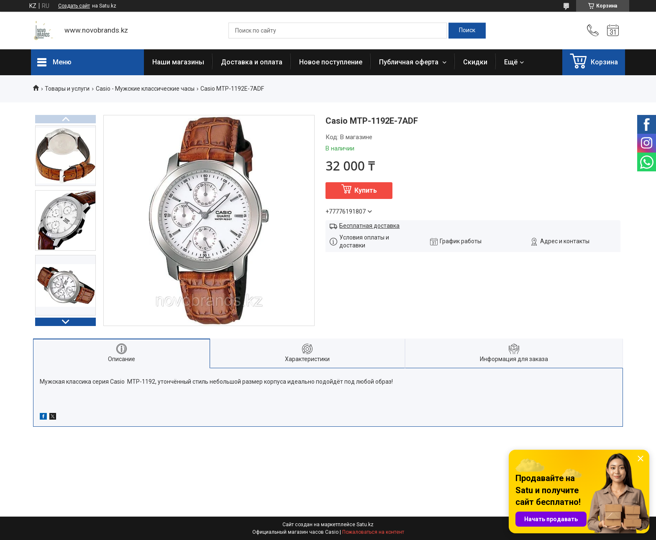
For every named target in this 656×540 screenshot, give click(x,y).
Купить (365, 190)
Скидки (475, 62)
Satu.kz (365, 524)
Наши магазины (178, 62)
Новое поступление (330, 62)
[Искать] (467, 30)
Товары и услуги (67, 88)
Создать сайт (74, 6)
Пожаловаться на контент (373, 532)
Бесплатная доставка (369, 225)
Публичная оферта (409, 62)
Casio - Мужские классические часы (145, 88)
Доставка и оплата (251, 62)
